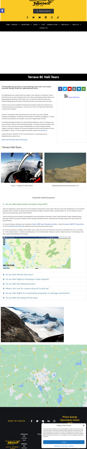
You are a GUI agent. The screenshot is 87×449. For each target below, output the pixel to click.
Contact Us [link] (71, 446)
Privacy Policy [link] (64, 446)
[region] (43, 52)
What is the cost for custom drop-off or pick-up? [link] (27, 288)
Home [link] (8, 24)
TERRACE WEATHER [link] (72, 106)
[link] (2, 10)
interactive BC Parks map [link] (16, 226)
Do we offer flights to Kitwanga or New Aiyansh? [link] (27, 279)
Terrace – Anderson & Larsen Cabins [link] (22, 185)
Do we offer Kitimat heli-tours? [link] (19, 274)
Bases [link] (36, 24)
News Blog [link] (66, 24)
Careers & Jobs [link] (53, 24)
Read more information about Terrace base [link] (14, 140)
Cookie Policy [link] (57, 446)
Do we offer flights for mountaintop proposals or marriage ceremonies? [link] (38, 293)
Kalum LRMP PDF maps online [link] (74, 224)
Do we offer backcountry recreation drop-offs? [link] (26, 204)
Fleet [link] (43, 24)
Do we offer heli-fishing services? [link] (21, 284)
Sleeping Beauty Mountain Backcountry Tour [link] (65, 185)
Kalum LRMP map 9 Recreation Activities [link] (44, 224)
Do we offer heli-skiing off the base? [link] (22, 298)
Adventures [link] (26, 24)
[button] (83, 425)
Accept (64, 442)
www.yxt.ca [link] (43, 130)
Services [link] (15, 24)
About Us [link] (76, 24)
